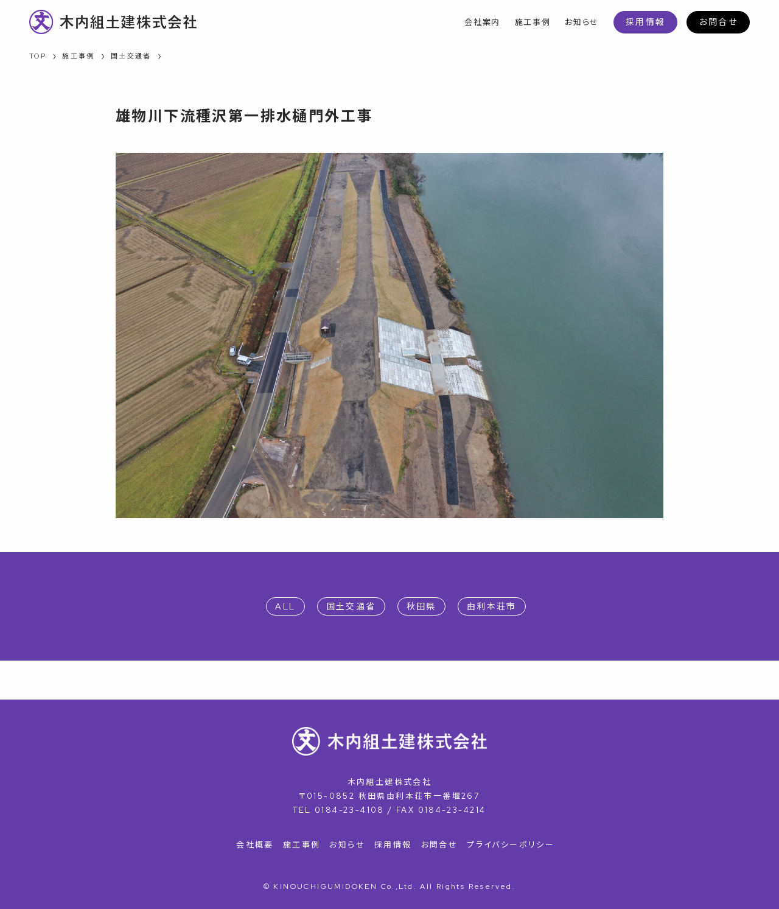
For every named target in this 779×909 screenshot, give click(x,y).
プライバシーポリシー (510, 845)
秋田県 (421, 606)
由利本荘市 (492, 606)
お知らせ (347, 845)
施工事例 (302, 845)
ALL (285, 606)
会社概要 (255, 845)
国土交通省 (351, 606)
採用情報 (646, 21)
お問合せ (718, 21)
